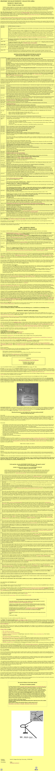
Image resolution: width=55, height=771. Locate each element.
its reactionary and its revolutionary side (45, 530)
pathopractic (23, 566)
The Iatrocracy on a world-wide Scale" (7, 314)
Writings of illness (3, 629)
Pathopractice (19, 332)
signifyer (13, 516)
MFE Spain (17, 326)
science (14, 299)
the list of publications (4, 623)
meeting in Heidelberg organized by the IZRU (31, 210)
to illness (17, 322)
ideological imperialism (31, 517)
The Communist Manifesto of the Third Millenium (29, 360)
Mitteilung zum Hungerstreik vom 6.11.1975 (18, 237)
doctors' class (42, 371)
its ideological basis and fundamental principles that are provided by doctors (30, 488)
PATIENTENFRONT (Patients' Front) (14, 233)
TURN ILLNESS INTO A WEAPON (16, 178)
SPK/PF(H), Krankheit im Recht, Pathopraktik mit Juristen (21, 602)
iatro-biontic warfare (37, 343)
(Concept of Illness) (11, 330)
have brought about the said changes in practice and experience (33, 588)
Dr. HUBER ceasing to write (28, 42)
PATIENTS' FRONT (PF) (37, 476)
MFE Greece (25, 326)
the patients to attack (34, 371)
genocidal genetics (47, 343)
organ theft (10, 343)
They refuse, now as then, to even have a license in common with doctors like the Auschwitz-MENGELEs (30, 250)
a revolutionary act (25, 98)
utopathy (26, 593)
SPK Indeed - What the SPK (8, 632)
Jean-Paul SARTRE (34, 211)
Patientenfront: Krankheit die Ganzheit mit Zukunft (11, 637)
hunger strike (25, 235)
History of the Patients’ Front (39, 633)
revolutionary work (5, 589)
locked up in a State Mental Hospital (15, 502)
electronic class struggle (21, 344)
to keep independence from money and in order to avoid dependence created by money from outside (29, 440)
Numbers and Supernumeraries (21, 472)
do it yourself (28, 595)
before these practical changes (39, 587)
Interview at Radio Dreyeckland (24, 410)
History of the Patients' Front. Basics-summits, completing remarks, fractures (17, 338)
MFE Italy (21, 326)
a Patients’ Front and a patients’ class (44, 324)
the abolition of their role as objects (33, 14)
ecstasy (1, 590)
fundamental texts (11, 335)
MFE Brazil (36, 326)
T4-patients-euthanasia (40, 250)
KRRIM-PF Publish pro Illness (21, 619)
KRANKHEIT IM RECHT (14, 763)
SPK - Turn (5, 631)
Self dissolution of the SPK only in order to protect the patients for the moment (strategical (23, 203)
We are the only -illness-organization (43, 555)
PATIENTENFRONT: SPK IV (30, 276)
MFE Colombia (30, 326)
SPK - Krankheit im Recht (37, 74)
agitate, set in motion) (33, 522)
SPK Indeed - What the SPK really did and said (14, 75)
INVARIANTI (2, 349)
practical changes (13, 595)
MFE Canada (40, 326)
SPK (3, 636)
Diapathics (21, 331)
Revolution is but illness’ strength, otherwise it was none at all (23, 703)
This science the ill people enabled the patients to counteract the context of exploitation (16, 17)
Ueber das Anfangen (37, 534)
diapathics (26, 282)
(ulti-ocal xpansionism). (21, 255)
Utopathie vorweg (10, 642)
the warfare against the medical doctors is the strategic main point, (33, 686)
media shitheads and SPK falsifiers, (6, 344)
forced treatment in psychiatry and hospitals (22, 343)
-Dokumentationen (7, 636)
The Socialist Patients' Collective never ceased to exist (9, 316)
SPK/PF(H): (5, 642)
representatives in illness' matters (31, 608)
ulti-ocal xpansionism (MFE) (31, 325)
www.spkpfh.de (29, 340)
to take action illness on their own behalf (35, 607)
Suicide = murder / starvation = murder (24, 157)
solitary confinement (20, 234)
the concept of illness (34, 531)
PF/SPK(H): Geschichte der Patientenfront (10, 633)
